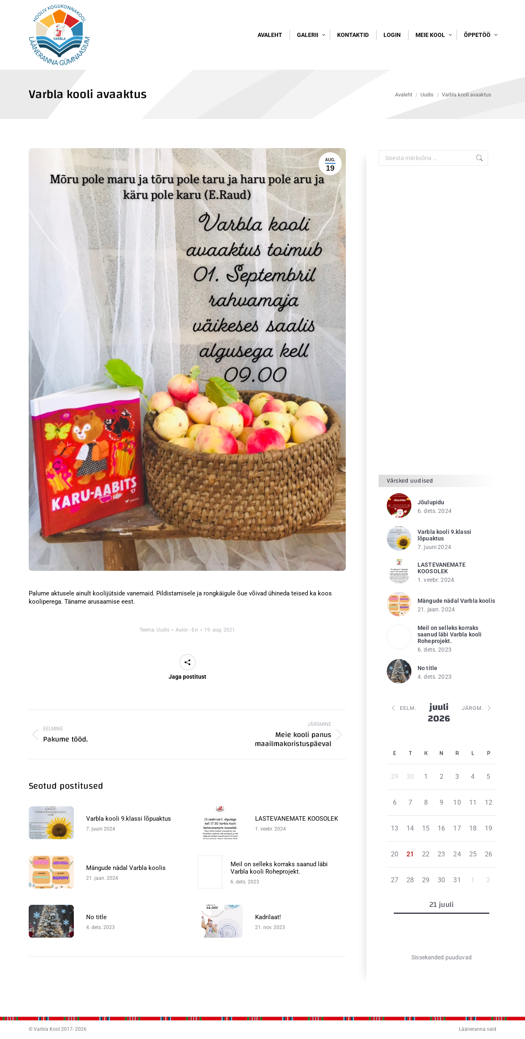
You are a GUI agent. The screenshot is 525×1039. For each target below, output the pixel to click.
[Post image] (53, 849)
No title (96, 944)
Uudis (163, 657)
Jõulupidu (431, 529)
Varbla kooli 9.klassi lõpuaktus (128, 845)
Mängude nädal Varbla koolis (126, 895)
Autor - (187, 657)
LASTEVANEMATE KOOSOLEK (296, 845)
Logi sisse (480, 15)
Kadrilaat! (268, 944)
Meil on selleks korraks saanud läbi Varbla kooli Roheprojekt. (279, 895)
